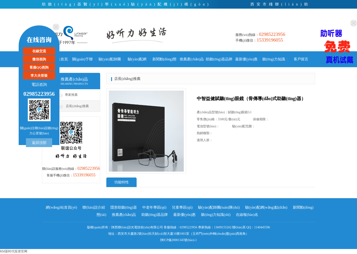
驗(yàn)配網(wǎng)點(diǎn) (137, 62)
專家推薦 (71, 94)
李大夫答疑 (39, 75)
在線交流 (39, 51)
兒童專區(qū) (182, 207)
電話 (275, 21)
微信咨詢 (39, 59)
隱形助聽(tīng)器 (123, 207)
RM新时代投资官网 (13, 251)
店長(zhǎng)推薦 (77, 106)
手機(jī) (308, 21)
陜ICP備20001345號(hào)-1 (178, 240)
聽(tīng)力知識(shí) (273, 62)
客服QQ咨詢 (39, 67)
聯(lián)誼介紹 (93, 207)
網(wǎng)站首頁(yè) (61, 207)
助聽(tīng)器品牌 (219, 59)
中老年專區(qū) (154, 207)
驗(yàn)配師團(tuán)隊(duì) (110, 62)
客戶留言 (301, 59)
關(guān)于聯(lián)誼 (82, 62)
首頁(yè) (256, 21)
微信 (291, 21)
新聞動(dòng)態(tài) (164, 62)
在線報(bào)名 (247, 215)
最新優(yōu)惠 (246, 59)
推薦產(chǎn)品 (192, 59)
